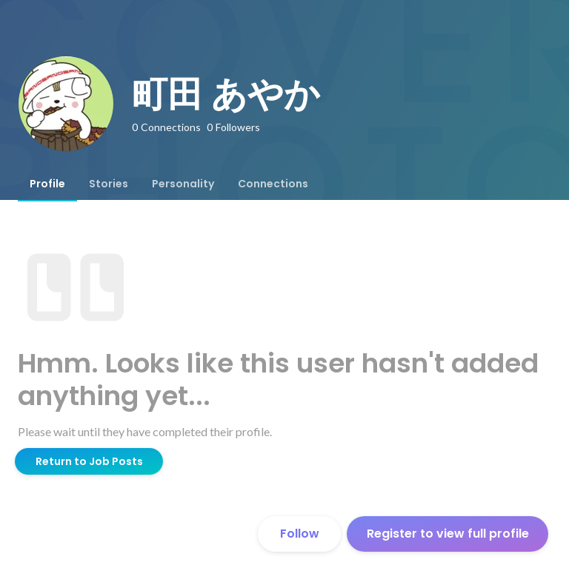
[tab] (47, 183)
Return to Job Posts (89, 461)
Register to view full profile (448, 533)
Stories (108, 183)
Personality (183, 183)
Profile (47, 183)
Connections (273, 183)
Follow (299, 533)
